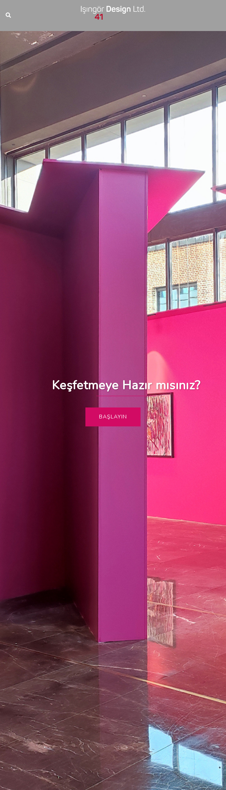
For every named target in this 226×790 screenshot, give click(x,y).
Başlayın (113, 416)
